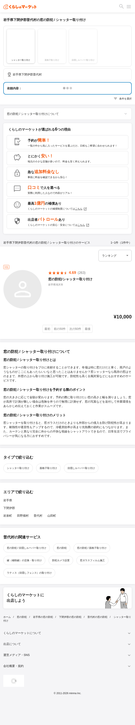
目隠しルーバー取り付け (81, 468)
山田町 (51, 515)
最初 (47, 328)
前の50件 (60, 328)
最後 (88, 328)
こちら (81, 209)
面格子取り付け (48, 468)
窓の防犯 (62, 547)
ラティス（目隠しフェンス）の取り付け (29, 572)
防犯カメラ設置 (61, 560)
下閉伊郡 (9, 508)
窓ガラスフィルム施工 (92, 560)
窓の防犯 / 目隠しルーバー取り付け (26, 547)
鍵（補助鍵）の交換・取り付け (24, 560)
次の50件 (75, 328)
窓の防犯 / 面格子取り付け (92, 547)
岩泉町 (7, 515)
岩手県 (7, 500)
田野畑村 (23, 515)
